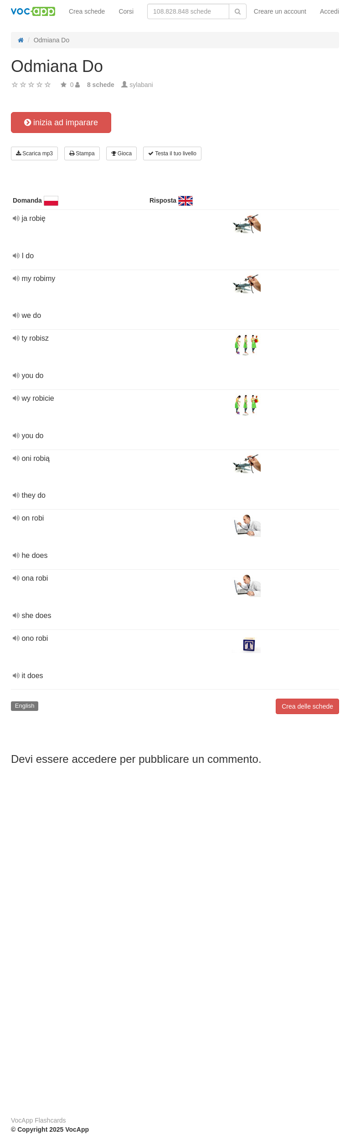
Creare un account (280, 11)
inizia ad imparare (61, 122)
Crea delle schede (307, 706)
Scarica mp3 (34, 153)
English (25, 705)
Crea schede (87, 11)
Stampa (82, 153)
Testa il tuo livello (172, 153)
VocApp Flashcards (38, 1120)
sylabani (141, 84)
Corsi (126, 11)
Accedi (329, 11)
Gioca (121, 153)
